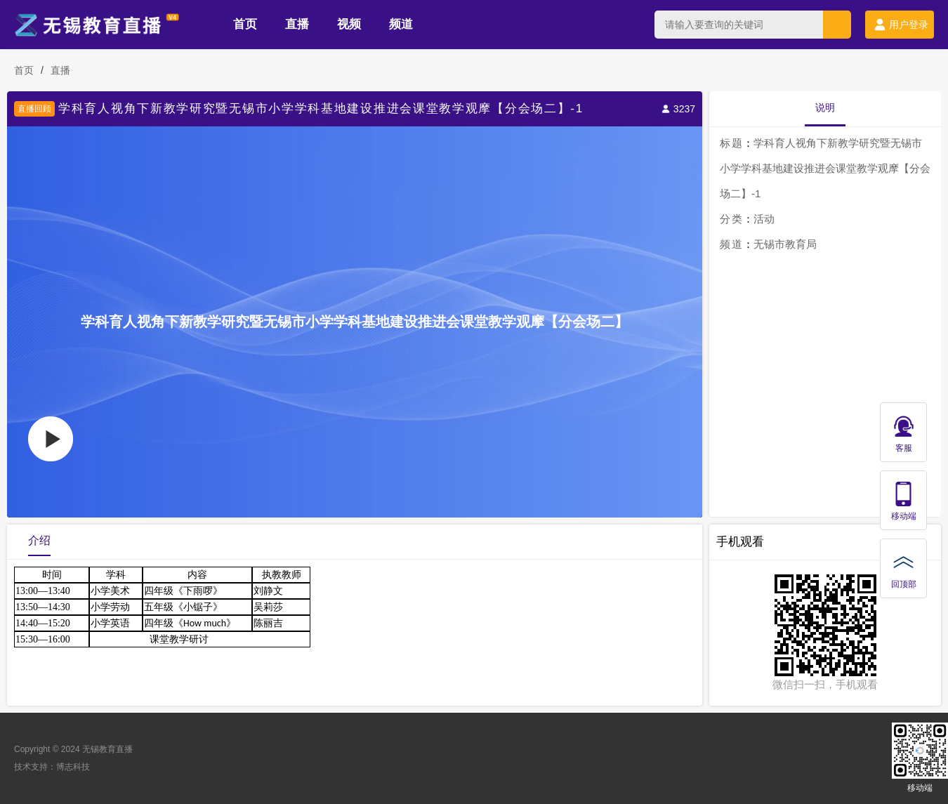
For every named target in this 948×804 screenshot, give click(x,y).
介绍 (39, 540)
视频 (349, 24)
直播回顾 (34, 109)
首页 (245, 24)
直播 (297, 24)
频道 (401, 24)
